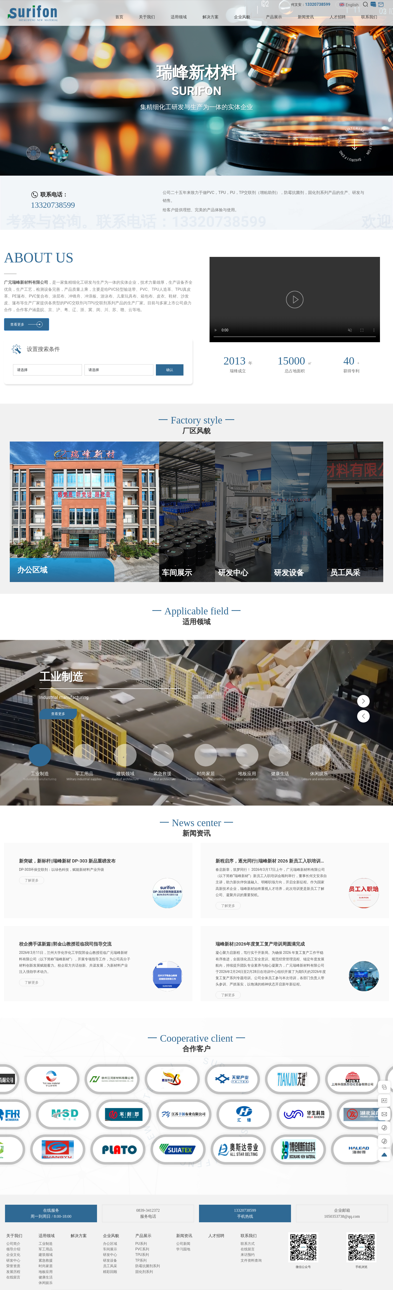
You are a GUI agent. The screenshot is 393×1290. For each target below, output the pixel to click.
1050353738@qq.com (342, 1216)
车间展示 (177, 572)
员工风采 (345, 572)
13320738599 (53, 204)
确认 (169, 370)
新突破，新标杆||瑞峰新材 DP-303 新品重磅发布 (67, 861)
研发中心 (233, 572)
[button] (363, 701)
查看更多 (58, 714)
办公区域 (32, 569)
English (349, 4)
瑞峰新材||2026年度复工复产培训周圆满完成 (260, 944)
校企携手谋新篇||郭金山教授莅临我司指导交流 (65, 944)
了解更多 (32, 880)
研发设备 (289, 572)
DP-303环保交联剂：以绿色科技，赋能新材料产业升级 (61, 870)
